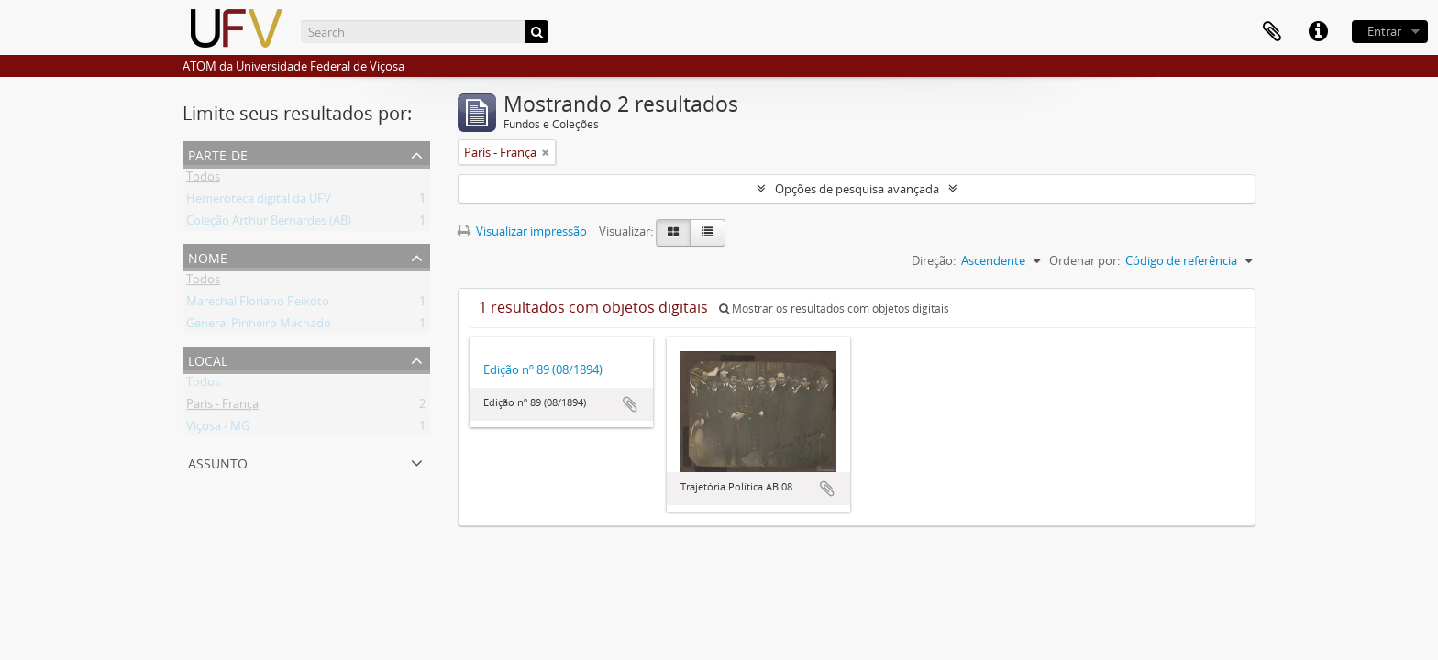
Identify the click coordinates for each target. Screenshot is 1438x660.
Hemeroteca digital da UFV (258, 201)
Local (207, 358)
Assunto (218, 461)
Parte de (218, 153)
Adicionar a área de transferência (630, 404)
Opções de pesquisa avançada (857, 189)
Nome (207, 256)
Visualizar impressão (522, 231)
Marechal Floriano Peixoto (257, 304)
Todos (203, 179)
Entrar (1384, 31)
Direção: (934, 260)
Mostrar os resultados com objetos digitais (834, 308)
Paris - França (222, 407)
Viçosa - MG (217, 429)
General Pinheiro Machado (258, 326)
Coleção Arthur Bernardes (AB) (268, 223)
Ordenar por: (1084, 260)
